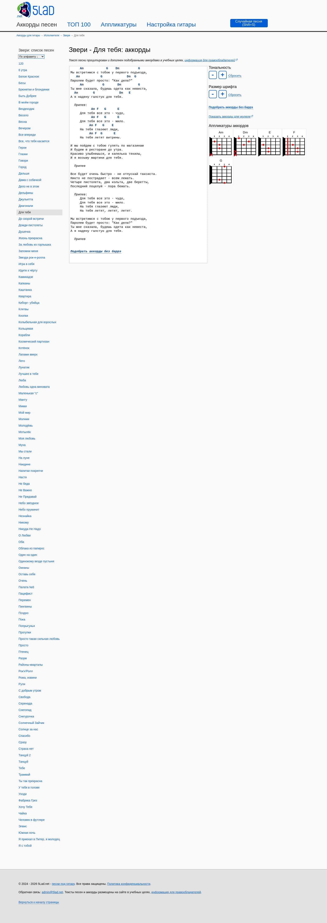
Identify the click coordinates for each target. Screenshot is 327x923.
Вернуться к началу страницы (39, 902)
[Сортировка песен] (31, 57)
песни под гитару (63, 883)
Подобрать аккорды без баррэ (95, 251)
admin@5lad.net (52, 892)
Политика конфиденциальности (128, 883)
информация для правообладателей (210, 60)
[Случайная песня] (249, 23)
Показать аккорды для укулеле (229, 116)
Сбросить (234, 75)
